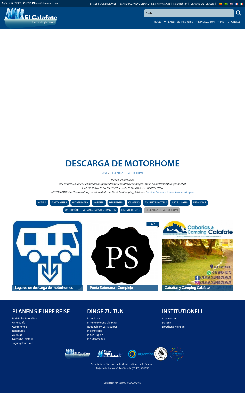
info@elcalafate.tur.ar (47, 3)
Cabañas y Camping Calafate (187, 288)
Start (104, 173)
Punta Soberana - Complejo (111, 288)
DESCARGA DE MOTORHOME (126, 173)
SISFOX (122, 383)
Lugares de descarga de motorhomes (44, 288)
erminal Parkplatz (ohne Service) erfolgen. (170, 192)
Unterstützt (109, 383)
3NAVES (130, 383)
